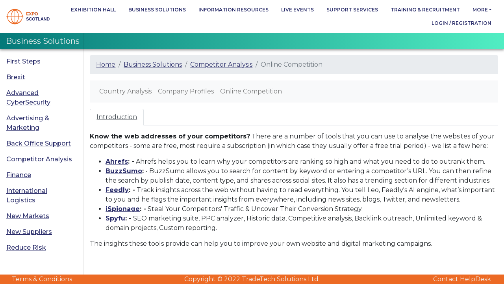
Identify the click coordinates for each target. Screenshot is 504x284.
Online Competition (251, 91)
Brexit (15, 77)
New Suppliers (29, 231)
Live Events (297, 10)
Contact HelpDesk (462, 279)
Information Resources (233, 10)
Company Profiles (186, 91)
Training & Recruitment (425, 10)
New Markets (27, 216)
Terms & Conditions (42, 279)
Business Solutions (157, 10)
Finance (18, 175)
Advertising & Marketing (27, 122)
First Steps (23, 61)
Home (105, 64)
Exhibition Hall (93, 10)
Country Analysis (125, 91)
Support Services (352, 10)
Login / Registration (461, 23)
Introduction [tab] (116, 117)
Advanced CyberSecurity (28, 97)
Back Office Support (38, 143)
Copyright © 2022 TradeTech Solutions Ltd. (252, 279)
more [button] (480, 10)
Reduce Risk (26, 247)
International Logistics (26, 195)
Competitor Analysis (39, 159)
